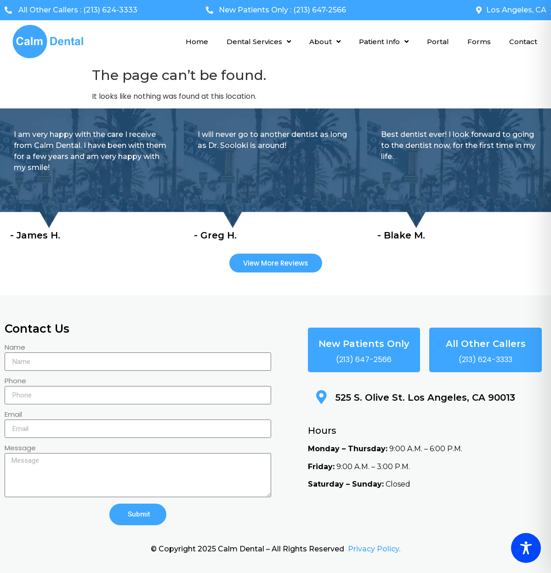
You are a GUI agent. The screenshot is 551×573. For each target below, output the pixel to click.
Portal (438, 41)
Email (13, 415)
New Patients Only (363, 343)
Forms (479, 41)
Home (197, 41)
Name (15, 348)
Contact (523, 41)
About (325, 42)
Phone (15, 381)
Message (20, 448)
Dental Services (259, 42)
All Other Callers (486, 343)
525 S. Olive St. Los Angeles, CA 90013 (425, 397)
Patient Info (384, 42)
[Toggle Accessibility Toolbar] (526, 548)
